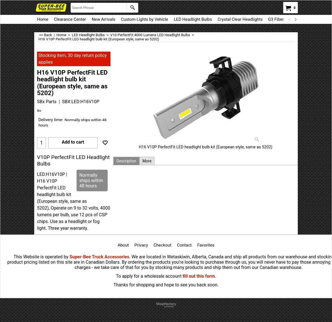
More (146, 161)
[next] (295, 19)
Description (126, 161)
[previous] (289, 19)
